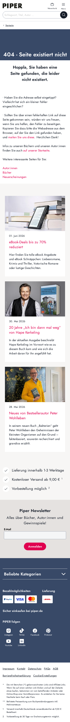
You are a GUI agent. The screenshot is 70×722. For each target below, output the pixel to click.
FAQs (47, 669)
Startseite (9, 25)
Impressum (8, 669)
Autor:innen (10, 168)
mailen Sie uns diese (21, 137)
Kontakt (21, 669)
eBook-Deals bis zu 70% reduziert (27, 244)
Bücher (7, 172)
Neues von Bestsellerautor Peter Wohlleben (33, 415)
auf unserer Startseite (36, 150)
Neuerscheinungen (14, 177)
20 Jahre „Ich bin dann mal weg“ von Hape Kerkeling (35, 330)
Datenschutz (35, 669)
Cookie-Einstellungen (45, 676)
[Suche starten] (63, 14)
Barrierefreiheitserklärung (17, 676)
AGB (55, 669)
